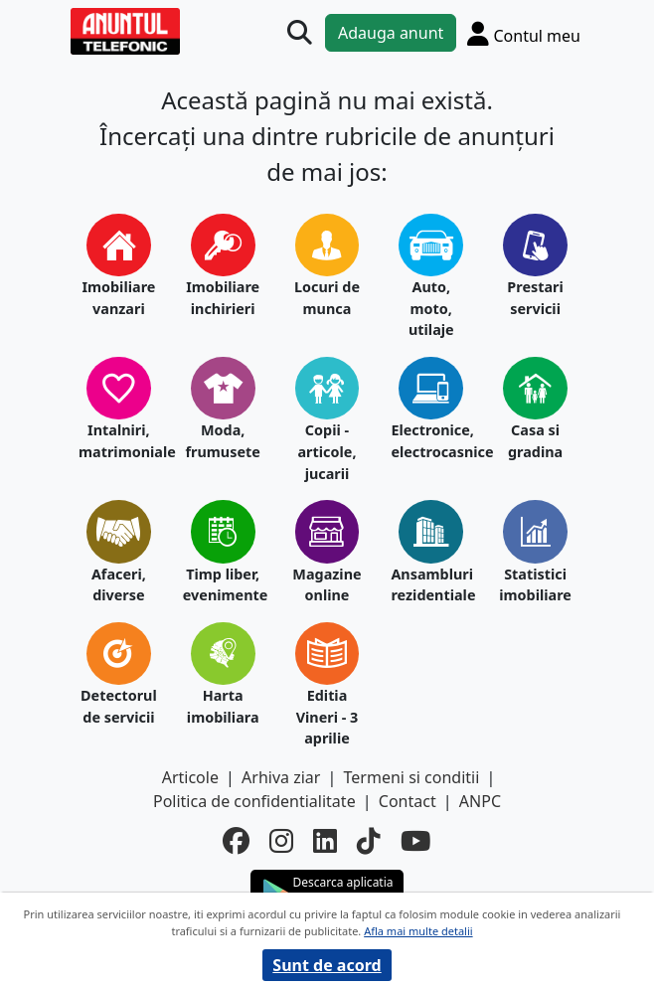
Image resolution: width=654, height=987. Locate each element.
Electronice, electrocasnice (431, 440)
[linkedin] (325, 841)
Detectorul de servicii (119, 706)
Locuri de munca (327, 297)
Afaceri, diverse (118, 585)
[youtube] (416, 841)
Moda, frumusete (222, 440)
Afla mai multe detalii (418, 930)
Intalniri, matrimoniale (119, 440)
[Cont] (523, 33)
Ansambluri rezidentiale (431, 585)
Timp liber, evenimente (223, 585)
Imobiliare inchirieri (222, 297)
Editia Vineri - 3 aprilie (327, 716)
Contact (407, 801)
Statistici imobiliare (535, 585)
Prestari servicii (535, 297)
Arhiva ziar (281, 777)
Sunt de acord (326, 965)
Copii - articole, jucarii (326, 451)
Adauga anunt (390, 33)
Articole (190, 777)
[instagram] (281, 841)
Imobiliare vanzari (118, 297)
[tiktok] (369, 841)
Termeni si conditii (412, 777)
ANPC (480, 801)
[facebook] (236, 841)
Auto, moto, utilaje (431, 308)
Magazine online (326, 585)
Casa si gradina (535, 440)
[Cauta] (299, 33)
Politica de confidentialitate (254, 801)
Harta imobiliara (223, 706)
